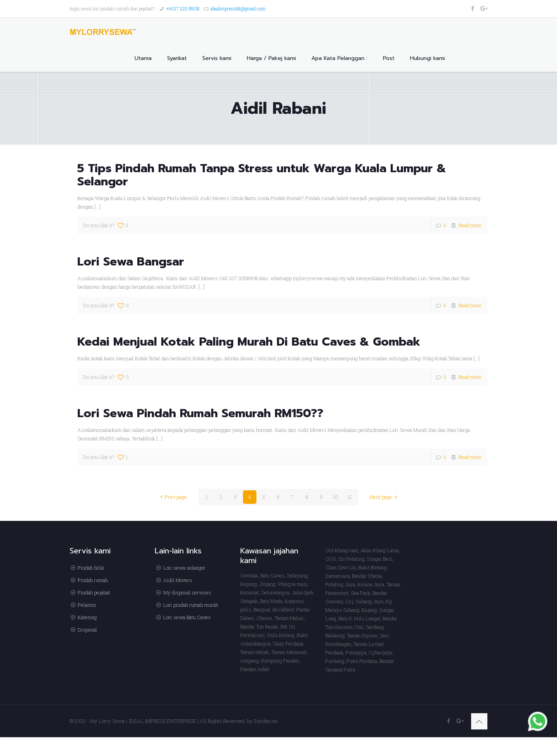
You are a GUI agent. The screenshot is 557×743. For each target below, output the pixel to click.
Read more (470, 225)
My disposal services (187, 592)
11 (350, 496)
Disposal (87, 629)
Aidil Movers (177, 580)
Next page (384, 496)
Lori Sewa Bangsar (130, 261)
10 (335, 496)
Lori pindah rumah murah (190, 604)
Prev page (172, 496)
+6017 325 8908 (182, 8)
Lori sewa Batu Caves (187, 617)
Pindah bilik (91, 567)
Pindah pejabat (94, 592)
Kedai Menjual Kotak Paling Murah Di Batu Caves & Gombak (248, 342)
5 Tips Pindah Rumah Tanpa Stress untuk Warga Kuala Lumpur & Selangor (261, 174)
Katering (87, 617)
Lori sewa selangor (184, 567)
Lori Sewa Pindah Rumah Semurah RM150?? (200, 413)
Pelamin (87, 604)
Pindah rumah (93, 580)
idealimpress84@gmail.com (238, 8)
